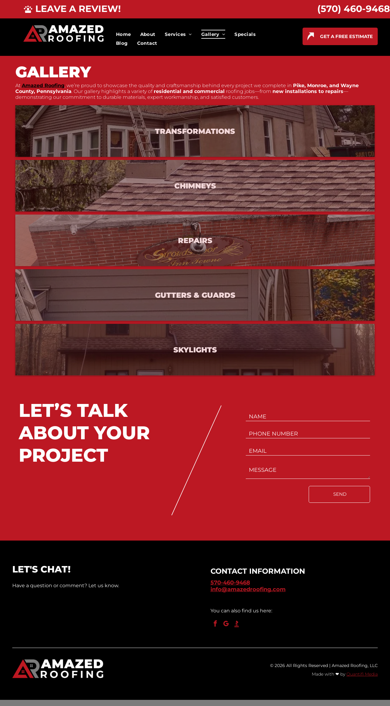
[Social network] (236, 624)
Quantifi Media (362, 674)
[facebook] (215, 624)
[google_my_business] (226, 624)
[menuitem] (123, 34)
